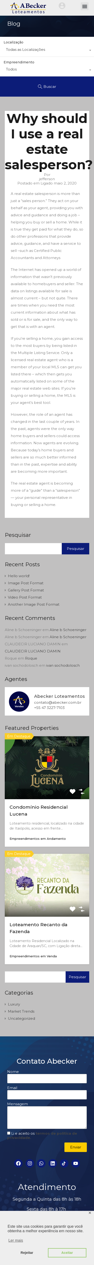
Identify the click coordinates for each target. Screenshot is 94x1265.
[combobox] (47, 51)
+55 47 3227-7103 (49, 707)
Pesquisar (18, 535)
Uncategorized (21, 1018)
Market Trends (21, 1011)
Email (12, 1088)
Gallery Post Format (26, 590)
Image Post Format (25, 583)
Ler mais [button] (15, 1240)
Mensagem (17, 1104)
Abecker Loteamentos (59, 696)
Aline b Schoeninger (68, 630)
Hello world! (19, 576)
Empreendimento (19, 62)
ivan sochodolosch (63, 665)
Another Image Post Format (33, 604)
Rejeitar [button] (27, 1253)
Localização (13, 42)
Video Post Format (25, 597)
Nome (13, 1072)
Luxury (14, 1004)
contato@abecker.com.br (57, 702)
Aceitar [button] (67, 1253)
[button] (85, 6)
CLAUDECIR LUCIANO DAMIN (33, 651)
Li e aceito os (42, 1135)
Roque (31, 658)
